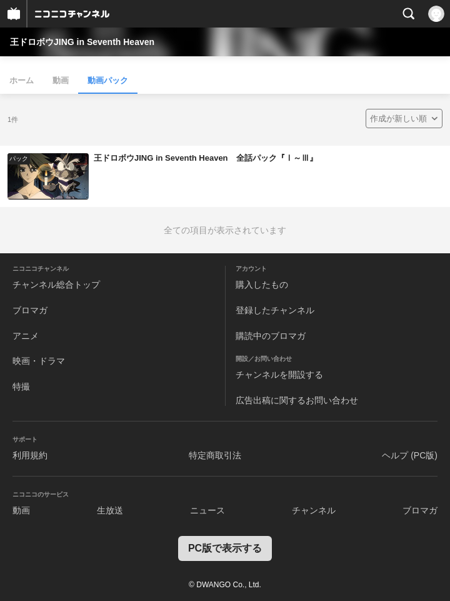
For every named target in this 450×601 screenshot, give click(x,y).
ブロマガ (30, 310)
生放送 (110, 510)
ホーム (21, 80)
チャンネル (314, 510)
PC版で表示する (225, 548)
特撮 (21, 386)
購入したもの (262, 285)
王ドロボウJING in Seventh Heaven (82, 42)
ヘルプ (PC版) (410, 455)
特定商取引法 (215, 455)
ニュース (207, 510)
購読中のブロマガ (271, 336)
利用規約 (30, 455)
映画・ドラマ (38, 361)
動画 (60, 80)
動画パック (108, 80)
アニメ (25, 336)
